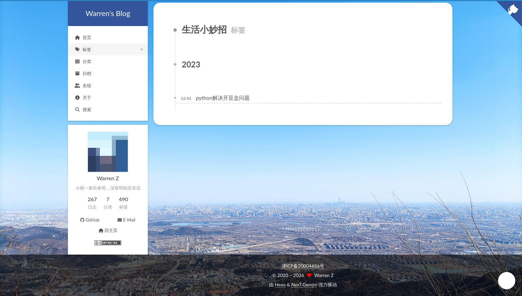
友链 (83, 85)
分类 (83, 61)
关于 (83, 97)
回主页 (107, 230)
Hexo (280, 284)
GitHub (90, 220)
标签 (83, 49)
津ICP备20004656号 (303, 266)
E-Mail (126, 220)
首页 (83, 37)
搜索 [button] (83, 109)
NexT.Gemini (304, 284)
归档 (83, 73)
